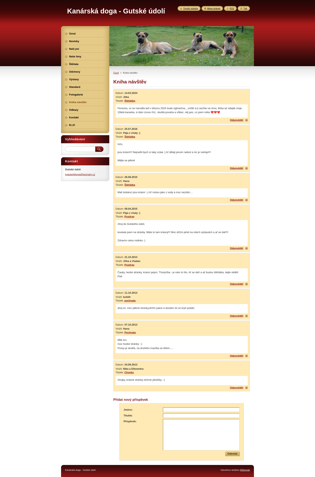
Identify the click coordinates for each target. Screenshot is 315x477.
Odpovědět (236, 120)
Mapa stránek (213, 8)
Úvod (116, 73)
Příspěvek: (130, 421)
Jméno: (128, 409)
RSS (232, 8)
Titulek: (128, 415)
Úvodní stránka (190, 8)
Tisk (245, 8)
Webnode (245, 470)
